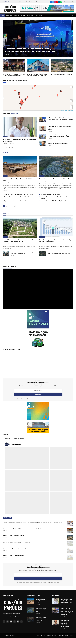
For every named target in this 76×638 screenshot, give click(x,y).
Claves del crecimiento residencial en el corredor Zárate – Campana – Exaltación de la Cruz (19, 240)
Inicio (2, 15)
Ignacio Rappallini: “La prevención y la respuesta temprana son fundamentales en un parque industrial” (59, 128)
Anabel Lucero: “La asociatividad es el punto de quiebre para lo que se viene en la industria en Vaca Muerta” (60, 119)
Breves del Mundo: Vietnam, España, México (14, 555)
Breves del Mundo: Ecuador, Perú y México (61, 74)
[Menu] (74, 15)
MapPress (62, 110)
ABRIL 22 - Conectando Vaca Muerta (14, 438)
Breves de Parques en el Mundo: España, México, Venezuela (55, 201)
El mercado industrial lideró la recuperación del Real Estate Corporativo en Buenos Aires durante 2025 (59, 253)
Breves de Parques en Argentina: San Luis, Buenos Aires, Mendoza (55, 197)
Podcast (71, 635)
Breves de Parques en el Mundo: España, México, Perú (55, 179)
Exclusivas (9, 15)
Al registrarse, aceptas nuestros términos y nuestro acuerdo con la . (38, 398)
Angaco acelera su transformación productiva (15, 201)
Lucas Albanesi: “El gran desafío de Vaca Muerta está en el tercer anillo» (26, 1)
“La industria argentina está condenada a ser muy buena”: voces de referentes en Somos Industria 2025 (30, 50)
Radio (66, 635)
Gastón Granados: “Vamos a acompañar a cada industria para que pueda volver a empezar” (59, 142)
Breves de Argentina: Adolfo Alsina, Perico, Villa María (16, 542)
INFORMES (5, 213)
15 (14, 206)
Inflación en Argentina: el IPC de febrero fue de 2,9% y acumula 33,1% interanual (55, 240)
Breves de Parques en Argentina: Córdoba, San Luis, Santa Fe (19, 194)
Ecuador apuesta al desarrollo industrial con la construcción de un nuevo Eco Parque (24, 548)
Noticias (23, 15)
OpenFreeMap (66, 110)
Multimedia (39, 15)
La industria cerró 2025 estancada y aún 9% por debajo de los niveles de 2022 (22, 252)
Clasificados (30, 15)
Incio (38, 635)
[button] (20, 108)
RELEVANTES (7, 517)
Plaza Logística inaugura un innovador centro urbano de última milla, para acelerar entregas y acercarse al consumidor (32, 522)
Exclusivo (7, 45)
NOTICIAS (5, 152)
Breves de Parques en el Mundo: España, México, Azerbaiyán (19, 196)
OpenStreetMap (71, 110)
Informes (16, 15)
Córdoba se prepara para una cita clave (50, 194)
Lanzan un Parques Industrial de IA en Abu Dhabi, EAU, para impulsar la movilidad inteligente (37, 75)
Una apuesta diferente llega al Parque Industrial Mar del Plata (19, 179)
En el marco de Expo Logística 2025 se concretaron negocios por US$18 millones (23, 528)
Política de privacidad (54, 398)
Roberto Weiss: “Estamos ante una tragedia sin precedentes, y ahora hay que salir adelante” (59, 135)
